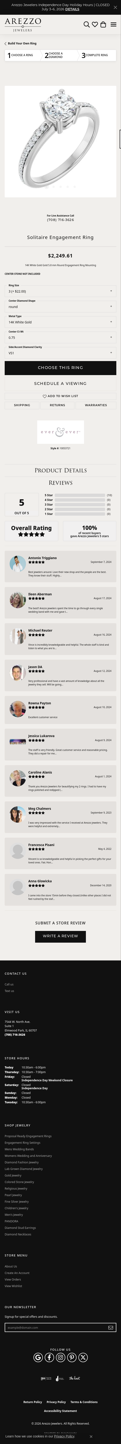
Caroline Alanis (40, 772)
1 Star (49, 514)
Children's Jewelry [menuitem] (16, 1208)
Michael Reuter (40, 630)
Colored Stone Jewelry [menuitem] (19, 1182)
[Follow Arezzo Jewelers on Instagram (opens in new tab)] (60, 1357)
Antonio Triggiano (42, 558)
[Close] (115, 7)
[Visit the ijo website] (46, 1378)
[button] (87, 24)
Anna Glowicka (40, 881)
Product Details (60, 470)
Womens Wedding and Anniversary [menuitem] (28, 1156)
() (109, 495)
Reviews (60, 482)
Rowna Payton (39, 703)
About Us (11, 1266)
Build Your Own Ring (22, 43)
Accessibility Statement (60, 1411)
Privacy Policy (56, 1402)
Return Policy (32, 1402)
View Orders (13, 1279)
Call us (9, 984)
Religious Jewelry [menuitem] (16, 1189)
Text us (9, 991)
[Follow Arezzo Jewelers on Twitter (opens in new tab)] (83, 1357)
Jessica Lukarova (41, 736)
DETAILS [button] (72, 9)
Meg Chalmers (39, 808)
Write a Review (60, 936)
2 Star (49, 509)
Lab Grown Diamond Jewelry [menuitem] (24, 1169)
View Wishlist (13, 1286)
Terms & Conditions (84, 1402)
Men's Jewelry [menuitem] (14, 1215)
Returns (57, 405)
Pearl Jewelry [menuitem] (13, 1195)
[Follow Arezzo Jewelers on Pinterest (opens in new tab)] (72, 1357)
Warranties (96, 405)
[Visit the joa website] (60, 1378)
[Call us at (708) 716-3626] (15, 1035)
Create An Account (17, 1273)
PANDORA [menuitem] (11, 1221)
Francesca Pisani (41, 845)
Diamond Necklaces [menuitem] (18, 1234)
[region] (60, 141)
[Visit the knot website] (74, 1378)
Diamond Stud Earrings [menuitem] (20, 1228)
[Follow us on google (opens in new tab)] (38, 1357)
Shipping (22, 405)
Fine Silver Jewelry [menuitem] (17, 1202)
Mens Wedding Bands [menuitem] (19, 1149)
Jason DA (35, 667)
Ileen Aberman (40, 594)
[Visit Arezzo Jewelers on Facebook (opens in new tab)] (49, 1357)
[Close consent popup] (91, 1436)
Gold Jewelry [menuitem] (13, 1175)
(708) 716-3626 (60, 220)
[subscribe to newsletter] (111, 1327)
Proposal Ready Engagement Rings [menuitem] (28, 1136)
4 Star (49, 500)
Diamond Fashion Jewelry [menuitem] (22, 1162)
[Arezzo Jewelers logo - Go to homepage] (22, 24)
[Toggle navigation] (113, 24)
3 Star (49, 505)
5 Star (49, 495)
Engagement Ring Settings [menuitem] (22, 1143)
